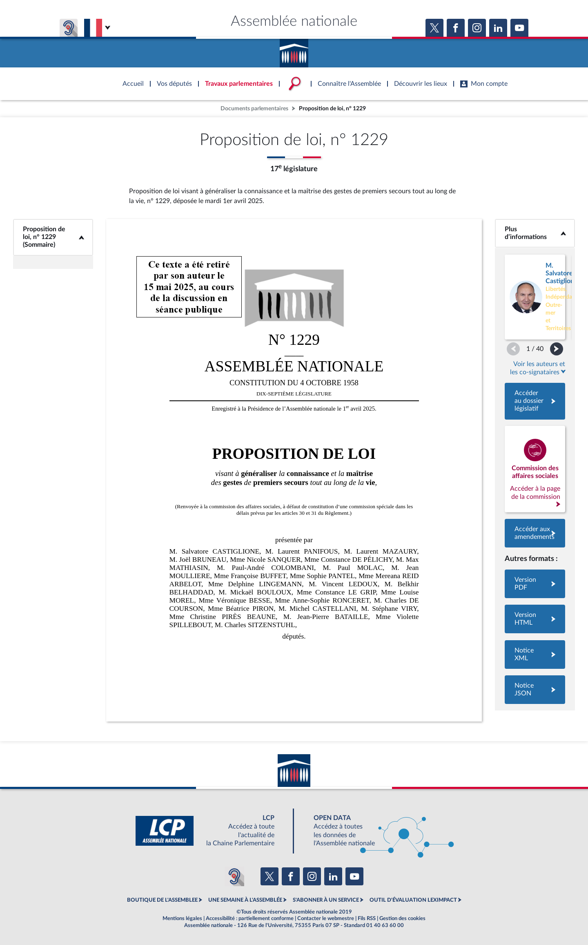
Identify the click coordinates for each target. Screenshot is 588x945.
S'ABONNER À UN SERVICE (326, 900)
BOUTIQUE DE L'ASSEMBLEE (162, 900)
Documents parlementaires (254, 108)
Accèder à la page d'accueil (294, 50)
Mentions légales (182, 918)
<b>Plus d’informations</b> (535, 233)
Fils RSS (367, 918)
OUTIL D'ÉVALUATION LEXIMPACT (413, 900)
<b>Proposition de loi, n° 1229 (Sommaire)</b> (53, 237)
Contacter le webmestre (325, 918)
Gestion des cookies (402, 918)
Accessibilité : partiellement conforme (250, 918)
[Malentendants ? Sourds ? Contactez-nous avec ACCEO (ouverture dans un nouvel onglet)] (234, 876)
